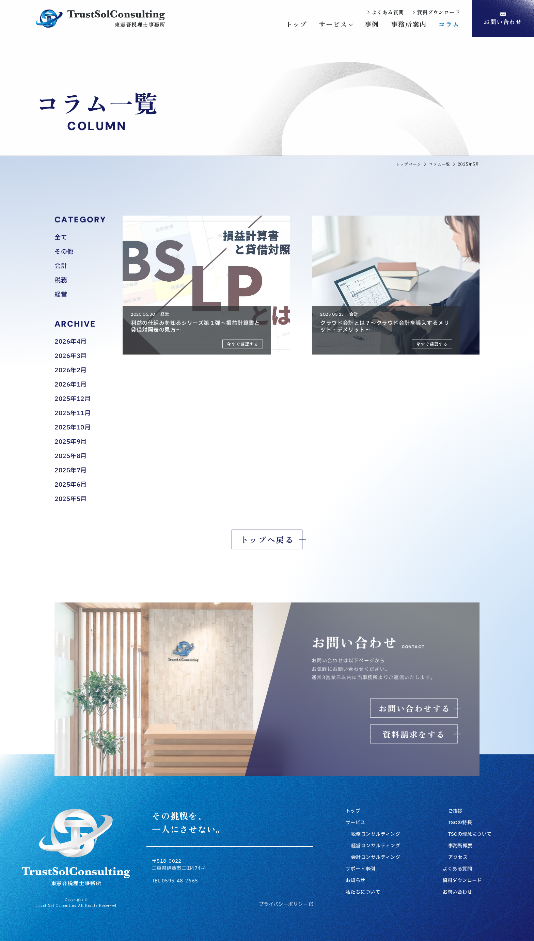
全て (60, 238)
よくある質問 (457, 869)
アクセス (458, 857)
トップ (353, 811)
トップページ (408, 164)
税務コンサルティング (375, 834)
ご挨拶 (455, 811)
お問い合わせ (457, 892)
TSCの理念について (470, 834)
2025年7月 (70, 471)
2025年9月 (70, 442)
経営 (60, 295)
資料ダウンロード (462, 880)
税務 (60, 281)
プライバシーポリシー (286, 904)
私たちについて (363, 892)
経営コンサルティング (375, 846)
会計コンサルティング (375, 857)
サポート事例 (360, 869)
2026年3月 (70, 356)
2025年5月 (70, 499)
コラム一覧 (439, 164)
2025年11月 (72, 413)
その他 (64, 252)
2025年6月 (70, 485)
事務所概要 (460, 846)
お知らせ (355, 880)
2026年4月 (70, 342)
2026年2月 (70, 370)
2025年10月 (72, 428)
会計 (60, 266)
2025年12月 (72, 399)
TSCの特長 (460, 822)
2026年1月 (70, 385)
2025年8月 (70, 456)
